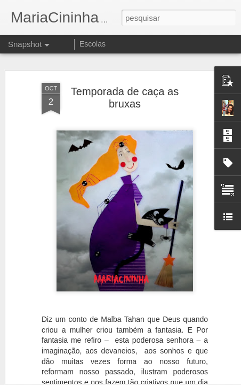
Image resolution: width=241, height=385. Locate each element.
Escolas (92, 44)
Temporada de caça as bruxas (125, 78)
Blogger (163, 379)
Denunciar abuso (198, 379)
